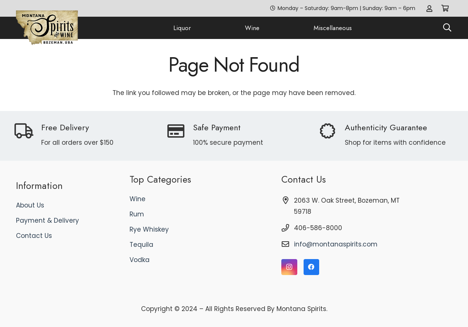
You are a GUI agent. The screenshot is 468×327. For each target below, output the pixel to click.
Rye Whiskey (149, 229)
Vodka (140, 259)
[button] (447, 28)
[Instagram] (289, 267)
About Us (30, 205)
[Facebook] (312, 267)
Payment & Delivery (47, 220)
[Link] (429, 8)
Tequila (141, 244)
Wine (137, 198)
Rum (137, 214)
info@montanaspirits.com (335, 244)
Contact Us (34, 235)
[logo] (47, 28)
